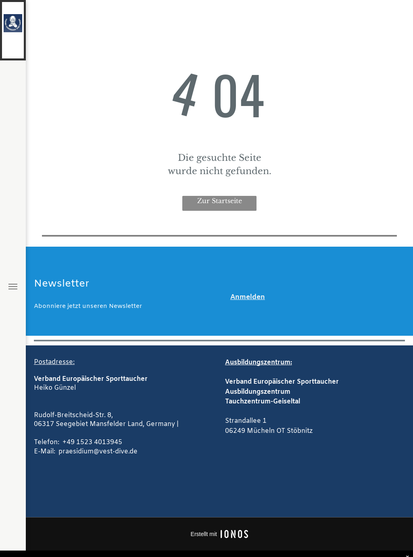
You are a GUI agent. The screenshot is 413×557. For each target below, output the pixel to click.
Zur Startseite (219, 201)
